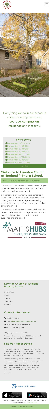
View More (24, 166)
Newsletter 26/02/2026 (19, 157)
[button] (4, 230)
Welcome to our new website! (23, 407)
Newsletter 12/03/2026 (18, 149)
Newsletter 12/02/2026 (18, 160)
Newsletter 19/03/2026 (18, 146)
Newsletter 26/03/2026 (19, 143)
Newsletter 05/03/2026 (19, 154)
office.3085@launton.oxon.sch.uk (23, 321)
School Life (32, 402)
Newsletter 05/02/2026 (19, 162)
